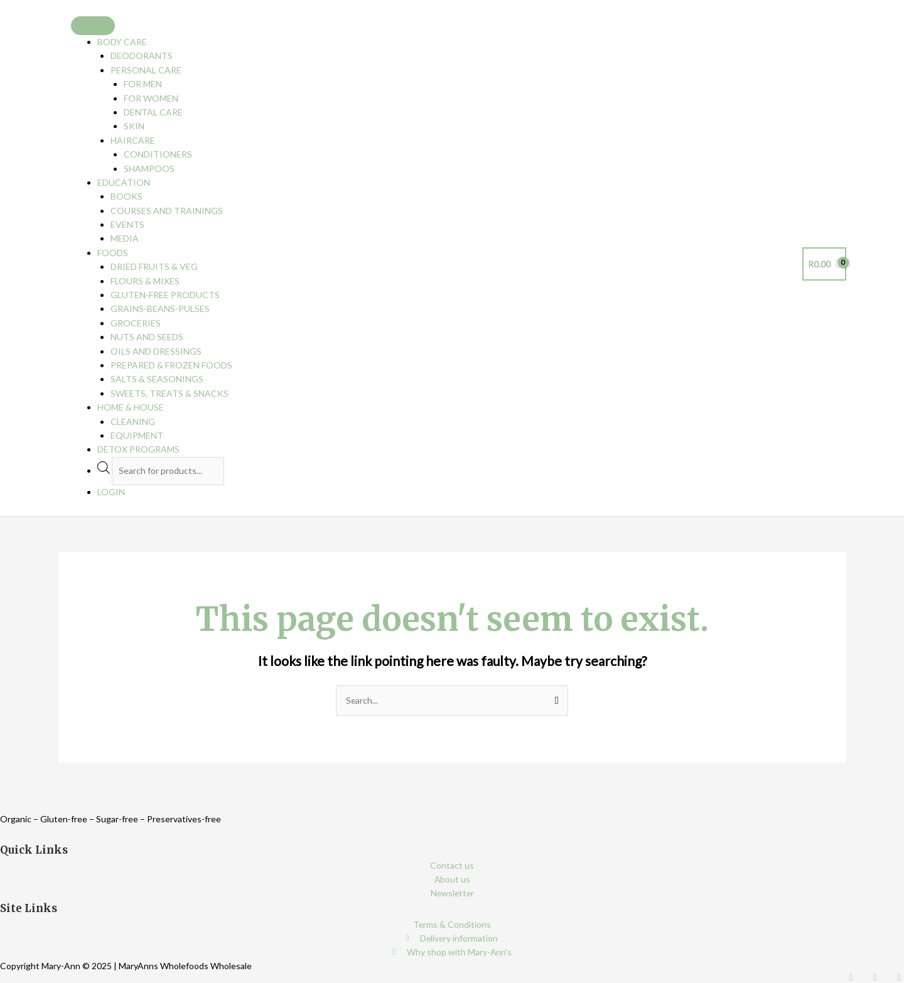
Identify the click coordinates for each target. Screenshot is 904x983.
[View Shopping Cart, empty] (824, 264)
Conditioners (158, 154)
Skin (134, 126)
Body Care (122, 41)
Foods (112, 252)
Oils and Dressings (156, 351)
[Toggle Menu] (93, 25)
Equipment (136, 435)
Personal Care (145, 70)
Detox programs (138, 449)
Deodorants (141, 55)
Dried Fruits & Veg (154, 266)
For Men (143, 83)
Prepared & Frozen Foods (171, 365)
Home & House (130, 407)
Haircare (132, 140)
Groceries (135, 323)
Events (127, 224)
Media (124, 238)
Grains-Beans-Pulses (160, 308)
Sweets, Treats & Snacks (169, 393)
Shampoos (149, 168)
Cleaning (132, 421)
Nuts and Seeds (146, 336)
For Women (151, 98)
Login (111, 491)
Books (126, 196)
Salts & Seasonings (156, 378)
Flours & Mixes (145, 281)
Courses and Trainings (166, 210)
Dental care (153, 112)
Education (123, 182)
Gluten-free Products (165, 294)
